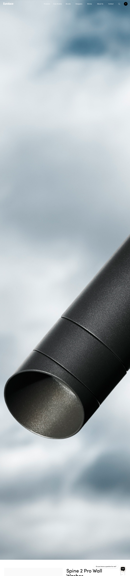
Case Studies (57, 4)
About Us (100, 4)
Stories (89, 4)
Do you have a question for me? (106, 566)
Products (47, 4)
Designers (79, 4)
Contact (111, 4)
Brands (68, 4)
